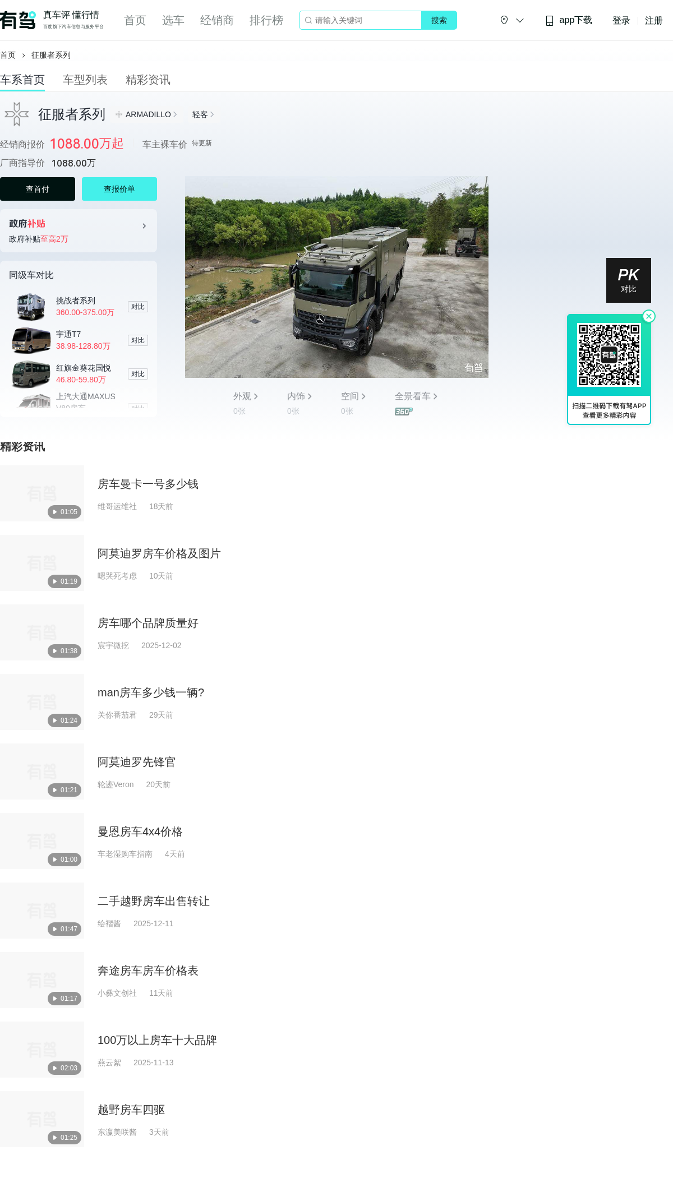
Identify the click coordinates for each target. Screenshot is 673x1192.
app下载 (569, 20)
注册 (654, 20)
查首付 (37, 188)
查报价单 (119, 188)
